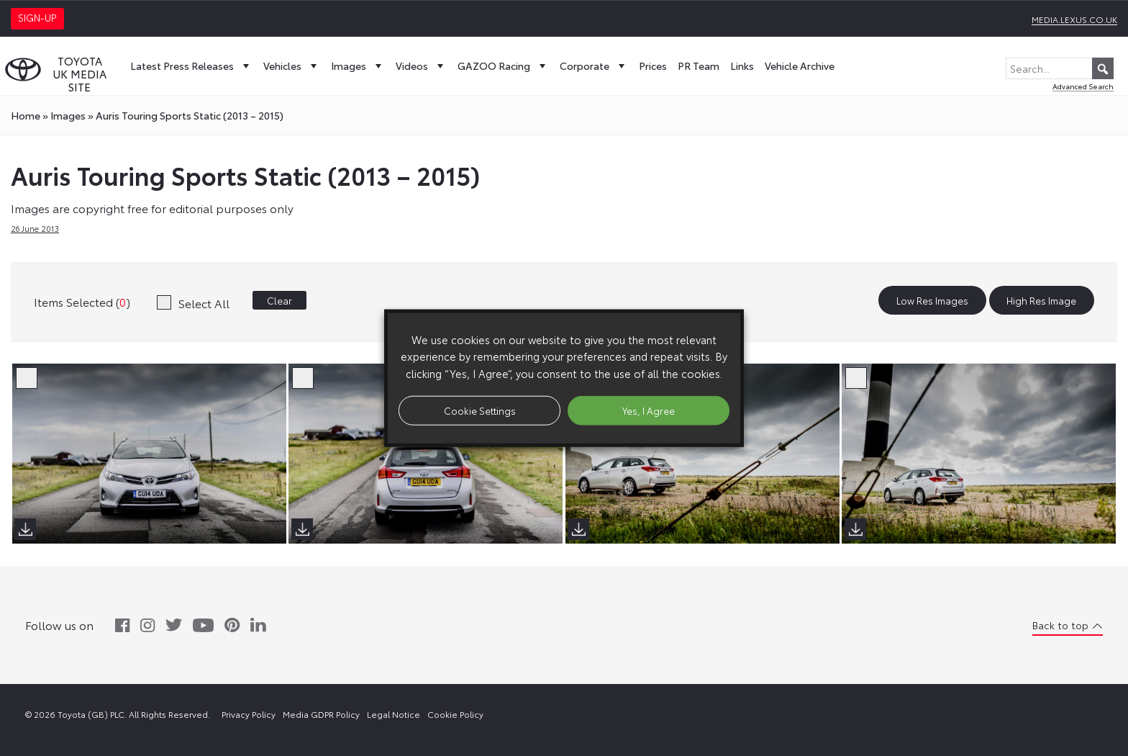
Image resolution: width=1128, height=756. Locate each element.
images (68, 115)
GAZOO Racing (503, 65)
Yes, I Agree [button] (648, 409)
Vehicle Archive (799, 65)
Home (25, 115)
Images (358, 65)
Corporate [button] (594, 65)
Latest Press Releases (191, 65)
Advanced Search (1083, 86)
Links (742, 65)
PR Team (698, 65)
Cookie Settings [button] (480, 409)
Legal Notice (393, 714)
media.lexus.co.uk (1074, 19)
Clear (279, 300)
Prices (653, 65)
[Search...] (1060, 68)
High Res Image (1041, 300)
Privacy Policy (249, 714)
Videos (421, 65)
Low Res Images (932, 300)
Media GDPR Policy (321, 714)
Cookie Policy (455, 714)
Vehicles (291, 65)
